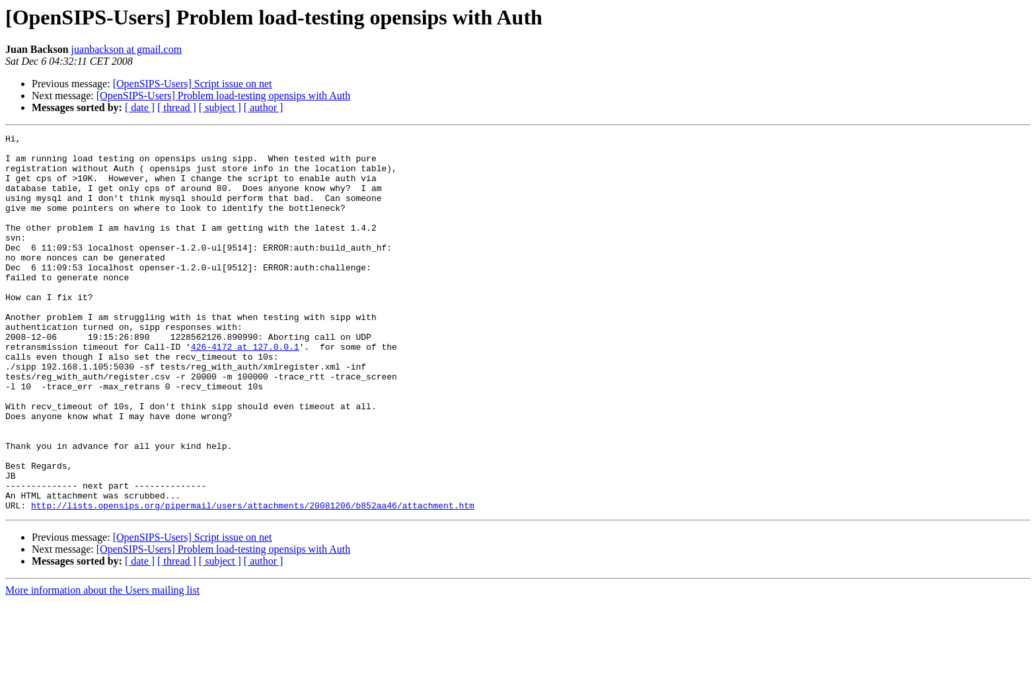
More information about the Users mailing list (102, 665)
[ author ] (263, 107)
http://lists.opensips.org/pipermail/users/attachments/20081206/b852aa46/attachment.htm (252, 580)
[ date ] (140, 107)
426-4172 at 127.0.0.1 (245, 390)
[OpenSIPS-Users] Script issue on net (192, 83)
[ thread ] (176, 107)
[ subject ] (220, 107)
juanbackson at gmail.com (126, 49)
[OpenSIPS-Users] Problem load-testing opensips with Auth (223, 95)
